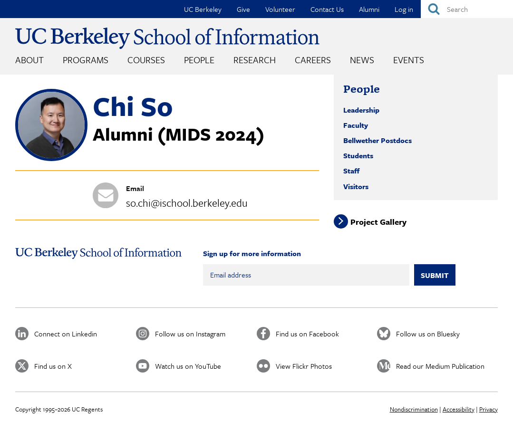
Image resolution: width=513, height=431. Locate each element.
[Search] (467, 9)
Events (408, 59)
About (29, 59)
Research (254, 59)
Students (358, 155)
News (362, 59)
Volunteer (280, 9)
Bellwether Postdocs (377, 140)
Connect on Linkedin (65, 333)
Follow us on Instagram (190, 333)
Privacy (488, 409)
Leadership (361, 110)
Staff (351, 170)
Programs (85, 59)
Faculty (355, 125)
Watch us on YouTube (188, 366)
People (199, 59)
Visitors (355, 186)
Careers (313, 59)
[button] (51, 158)
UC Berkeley (203, 9)
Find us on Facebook (307, 333)
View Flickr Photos (304, 366)
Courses (146, 59)
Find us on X (53, 366)
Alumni (369, 9)
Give (243, 9)
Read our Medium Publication (440, 366)
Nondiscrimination (414, 409)
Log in (404, 9)
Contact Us (327, 9)
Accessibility (458, 409)
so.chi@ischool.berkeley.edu (187, 202)
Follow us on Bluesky (428, 333)
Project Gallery (378, 221)
